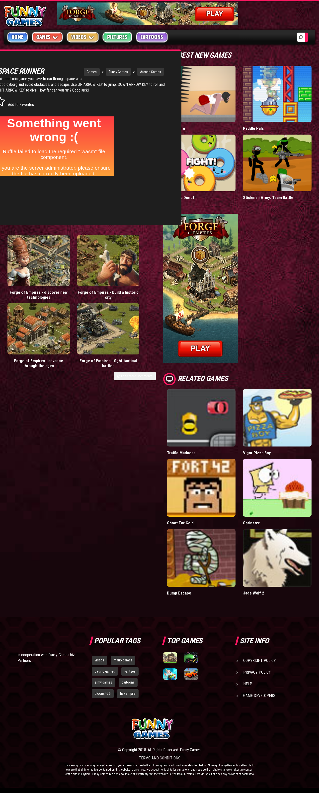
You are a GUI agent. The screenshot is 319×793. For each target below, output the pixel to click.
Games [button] (47, 37)
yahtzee (130, 671)
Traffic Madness (181, 452)
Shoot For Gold (180, 522)
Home (17, 37)
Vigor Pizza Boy (257, 452)
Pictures (117, 37)
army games (103, 682)
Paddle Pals (253, 128)
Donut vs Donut (181, 197)
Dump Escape (179, 592)
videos (99, 660)
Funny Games (92, 72)
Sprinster (251, 522)
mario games (123, 660)
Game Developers (259, 695)
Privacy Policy (257, 672)
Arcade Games (124, 72)
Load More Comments (135, 271)
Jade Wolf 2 (253, 592)
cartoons (128, 682)
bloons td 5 (103, 693)
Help (247, 683)
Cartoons (152, 37)
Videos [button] (82, 37)
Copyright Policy (259, 660)
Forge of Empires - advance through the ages (99, 253)
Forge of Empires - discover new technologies (23, 253)
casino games (105, 671)
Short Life (176, 128)
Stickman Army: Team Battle (268, 197)
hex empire (128, 693)
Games (66, 72)
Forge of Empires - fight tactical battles (136, 250)
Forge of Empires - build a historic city (61, 250)
